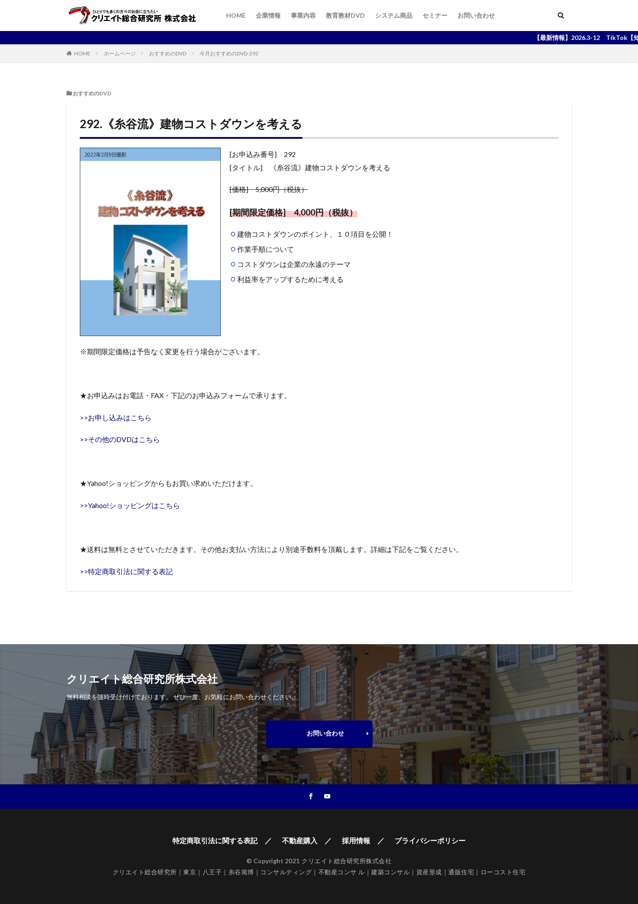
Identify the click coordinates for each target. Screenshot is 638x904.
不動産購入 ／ (307, 840)
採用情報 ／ (363, 840)
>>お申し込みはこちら (116, 417)
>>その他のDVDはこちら (120, 439)
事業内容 (303, 15)
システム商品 (393, 15)
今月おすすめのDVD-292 (229, 53)
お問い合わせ (476, 15)
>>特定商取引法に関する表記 (126, 571)
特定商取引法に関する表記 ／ (222, 840)
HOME (236, 15)
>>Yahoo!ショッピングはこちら (130, 505)
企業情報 (268, 15)
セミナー (435, 15)
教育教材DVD (345, 15)
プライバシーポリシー (430, 840)
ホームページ (120, 53)
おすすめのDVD (167, 53)
